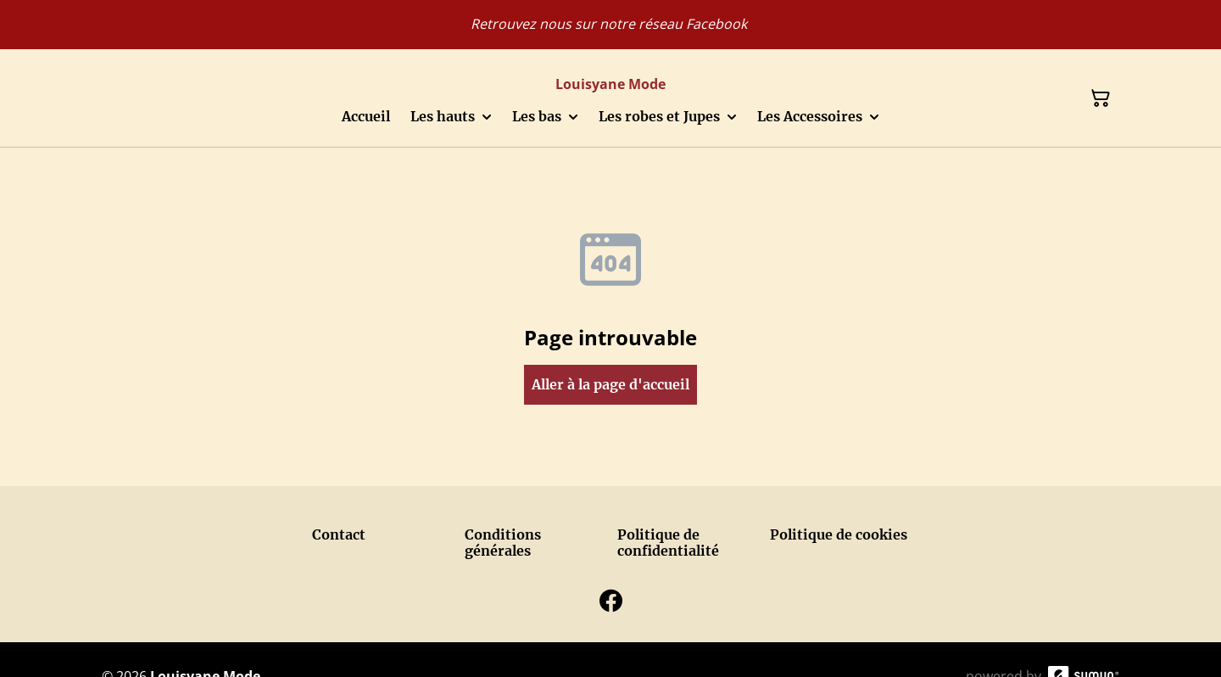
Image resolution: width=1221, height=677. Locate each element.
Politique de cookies (838, 534)
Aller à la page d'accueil (610, 384)
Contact (338, 534)
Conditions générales (503, 542)
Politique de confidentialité (668, 542)
